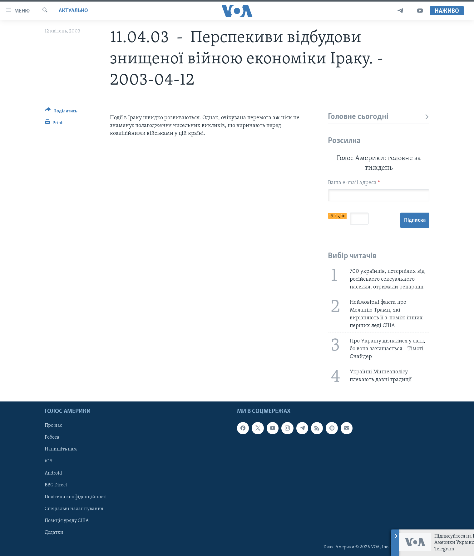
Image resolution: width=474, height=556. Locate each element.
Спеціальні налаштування (74, 508)
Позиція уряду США (67, 520)
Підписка (415, 220)
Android (53, 473)
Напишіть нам (61, 449)
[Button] (61, 112)
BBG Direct (56, 485)
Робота (52, 437)
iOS (48, 461)
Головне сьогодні (378, 117)
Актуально (73, 11)
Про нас (53, 425)
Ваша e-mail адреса (354, 183)
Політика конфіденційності (76, 496)
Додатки (54, 532)
